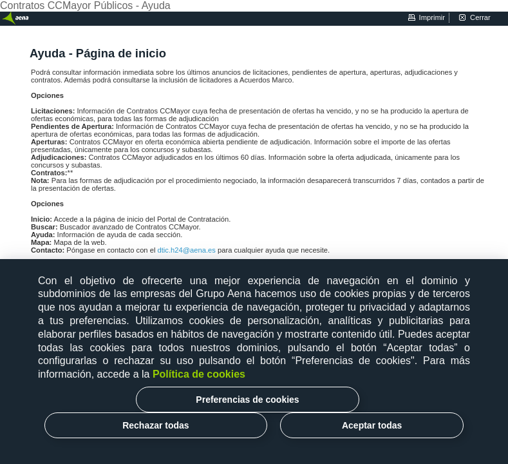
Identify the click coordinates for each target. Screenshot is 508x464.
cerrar (480, 17)
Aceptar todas (372, 425)
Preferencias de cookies (247, 399)
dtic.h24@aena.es (188, 250)
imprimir (432, 17)
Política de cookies (199, 374)
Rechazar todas (155, 425)
